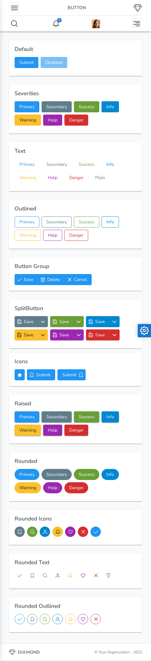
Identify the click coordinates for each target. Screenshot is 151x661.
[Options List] (43, 321)
